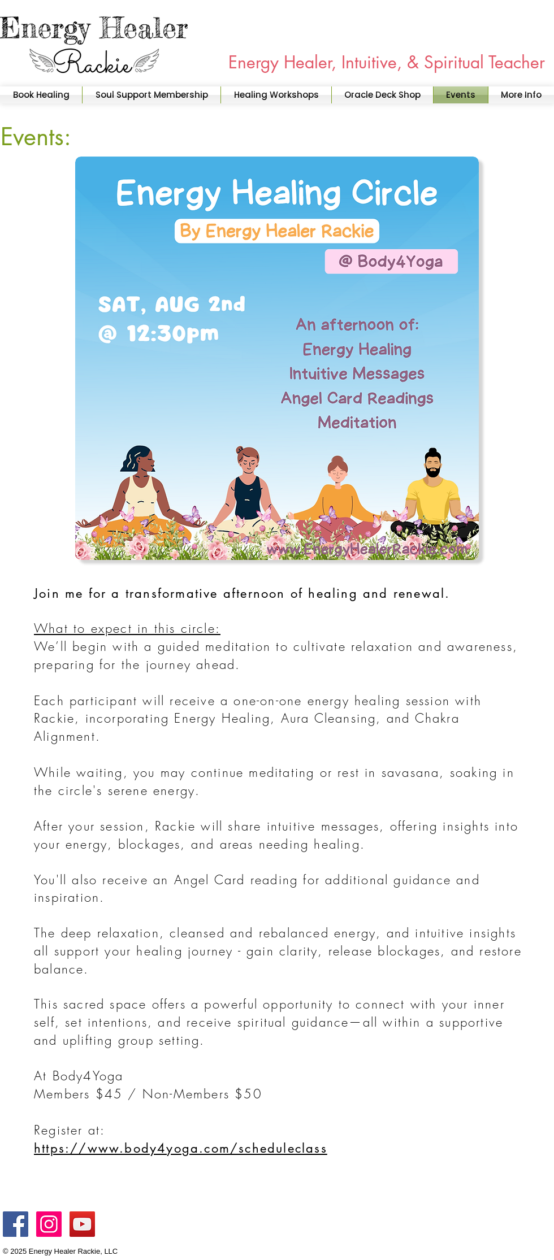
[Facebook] (15, 1224)
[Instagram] (49, 1224)
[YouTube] (82, 1224)
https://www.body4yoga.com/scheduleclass (180, 1148)
